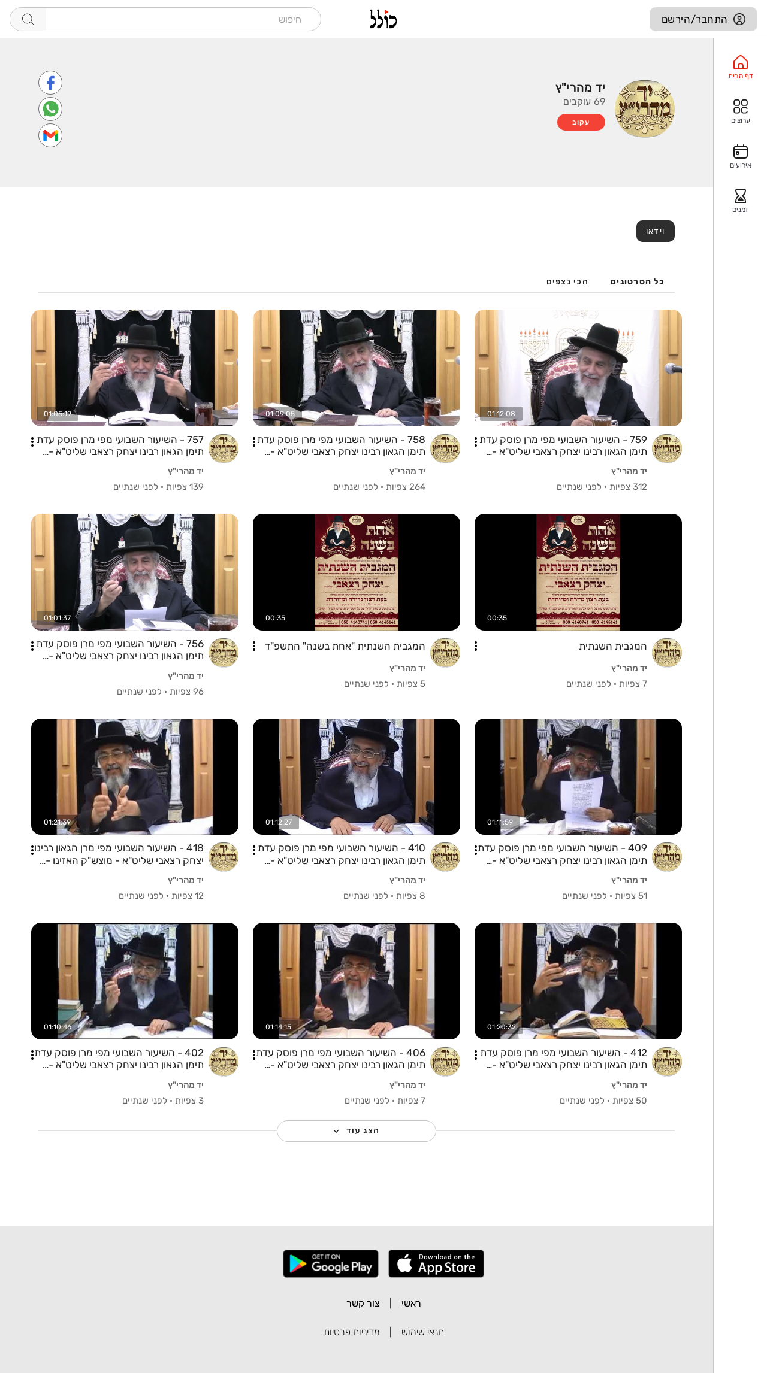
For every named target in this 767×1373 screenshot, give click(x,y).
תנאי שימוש (422, 1332)
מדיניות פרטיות (352, 1332)
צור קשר (363, 1303)
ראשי (411, 1303)
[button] (476, 442)
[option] (740, 67)
